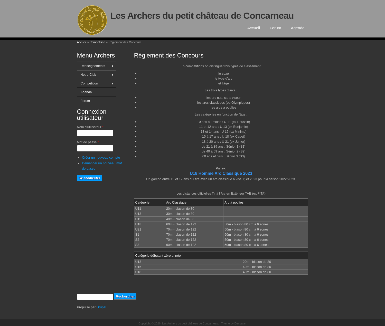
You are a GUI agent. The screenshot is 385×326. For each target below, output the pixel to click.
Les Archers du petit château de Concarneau (202, 16)
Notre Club (95, 75)
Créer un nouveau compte (101, 157)
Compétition (97, 42)
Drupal (101, 307)
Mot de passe (88, 142)
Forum (275, 28)
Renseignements (95, 66)
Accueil (253, 28)
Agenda (298, 28)
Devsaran (240, 323)
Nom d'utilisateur (90, 127)
